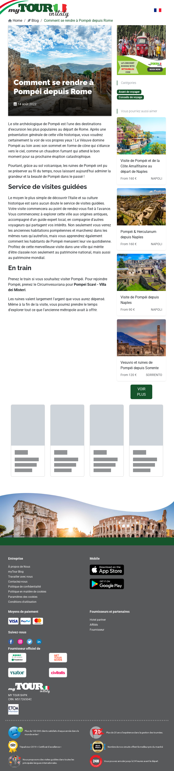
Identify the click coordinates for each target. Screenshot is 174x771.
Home (15, 20)
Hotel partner (98, 619)
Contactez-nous (17, 581)
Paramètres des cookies (22, 596)
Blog (33, 20)
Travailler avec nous (20, 576)
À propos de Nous (19, 566)
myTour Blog (16, 571)
